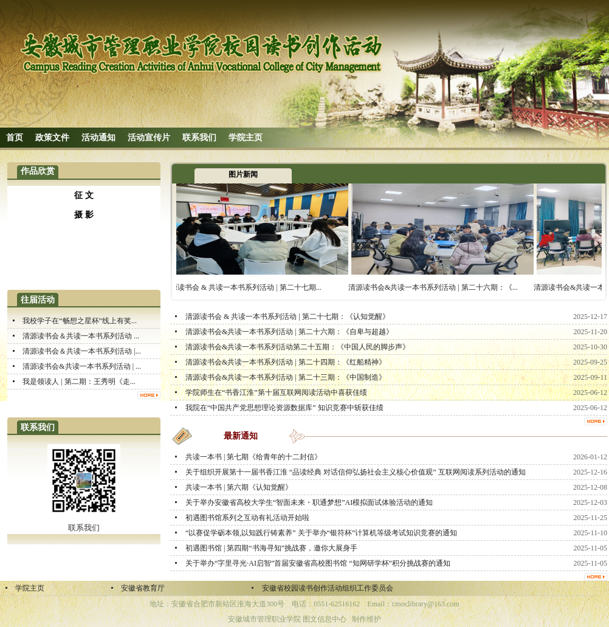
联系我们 (84, 527)
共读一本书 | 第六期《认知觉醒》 (238, 487)
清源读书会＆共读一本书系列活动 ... (80, 336)
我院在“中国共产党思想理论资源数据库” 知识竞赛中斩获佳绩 (284, 407)
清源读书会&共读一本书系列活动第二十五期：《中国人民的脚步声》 (297, 347)
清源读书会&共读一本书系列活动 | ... (81, 366)
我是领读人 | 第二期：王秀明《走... (78, 381)
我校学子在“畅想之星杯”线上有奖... (79, 321)
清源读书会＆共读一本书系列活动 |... (81, 351)
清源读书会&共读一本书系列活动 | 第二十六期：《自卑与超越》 (289, 331)
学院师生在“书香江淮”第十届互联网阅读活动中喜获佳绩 (276, 392)
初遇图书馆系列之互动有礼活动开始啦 (247, 517)
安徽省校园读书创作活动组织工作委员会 (327, 588)
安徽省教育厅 (143, 588)
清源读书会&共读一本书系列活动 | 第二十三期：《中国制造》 (285, 377)
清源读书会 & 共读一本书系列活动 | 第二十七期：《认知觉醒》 (287, 316)
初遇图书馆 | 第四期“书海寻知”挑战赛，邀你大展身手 (271, 548)
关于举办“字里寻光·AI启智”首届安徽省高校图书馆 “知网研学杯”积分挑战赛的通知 (317, 563)
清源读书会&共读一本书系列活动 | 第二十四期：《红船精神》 (285, 362)
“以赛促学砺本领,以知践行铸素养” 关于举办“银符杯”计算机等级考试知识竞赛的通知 (321, 533)
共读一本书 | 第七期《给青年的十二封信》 (253, 457)
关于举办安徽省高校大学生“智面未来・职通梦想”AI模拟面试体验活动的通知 (309, 502)
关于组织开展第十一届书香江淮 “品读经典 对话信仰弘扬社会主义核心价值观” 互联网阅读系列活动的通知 (355, 472)
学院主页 (29, 588)
